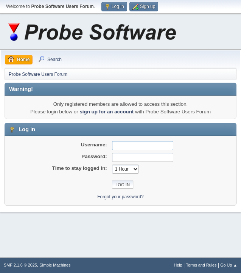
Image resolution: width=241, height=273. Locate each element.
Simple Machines (54, 265)
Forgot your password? (120, 196)
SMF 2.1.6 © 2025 (20, 265)
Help (178, 265)
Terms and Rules (201, 265)
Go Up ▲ (228, 265)
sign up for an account (106, 112)
